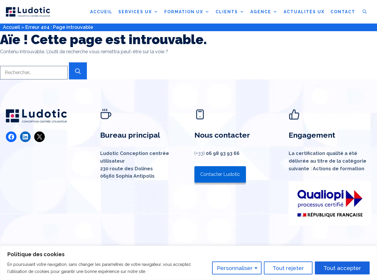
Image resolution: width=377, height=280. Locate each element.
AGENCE (264, 12)
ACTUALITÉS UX (304, 11)
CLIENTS (230, 12)
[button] (364, 12)
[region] (188, 263)
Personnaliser (235, 268)
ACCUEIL (101, 11)
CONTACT (342, 11)
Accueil (11, 27)
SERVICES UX (138, 12)
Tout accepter (342, 268)
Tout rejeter (288, 268)
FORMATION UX (187, 12)
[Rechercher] (78, 70)
